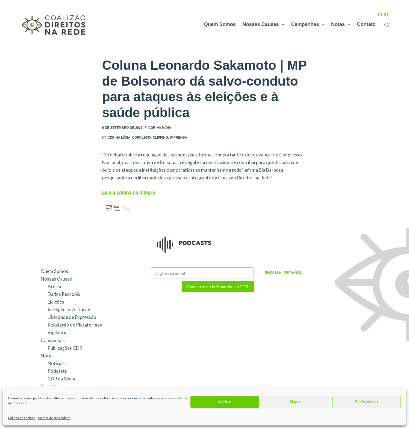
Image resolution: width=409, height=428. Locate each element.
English (272, 272)
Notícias (56, 363)
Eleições (56, 302)
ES (386, 15)
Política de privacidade (54, 418)
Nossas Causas (265, 24)
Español (293, 272)
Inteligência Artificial (69, 309)
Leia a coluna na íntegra (128, 192)
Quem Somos (220, 24)
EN (379, 15)
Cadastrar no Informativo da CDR (217, 286)
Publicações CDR (65, 348)
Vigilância (57, 332)
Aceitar (224, 401)
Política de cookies (21, 418)
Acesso (55, 286)
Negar (295, 401)
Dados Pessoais (64, 294)
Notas (341, 24)
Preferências (366, 401)
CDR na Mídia (159, 128)
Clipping (160, 137)
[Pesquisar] (386, 25)
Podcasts (57, 371)
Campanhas (308, 24)
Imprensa (178, 137)
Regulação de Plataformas (75, 325)
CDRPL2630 (141, 137)
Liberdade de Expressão (72, 317)
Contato (366, 24)
